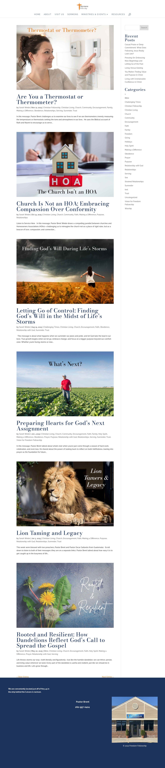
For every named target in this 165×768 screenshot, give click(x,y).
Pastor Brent (82, 701)
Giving (127, 138)
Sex (126, 178)
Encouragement (99, 108)
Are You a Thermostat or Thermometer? (49, 99)
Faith (76, 215)
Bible (46, 651)
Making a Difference (24, 111)
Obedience (38, 111)
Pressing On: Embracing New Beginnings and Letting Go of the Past (135, 61)
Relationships (49, 111)
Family (109, 108)
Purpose (100, 215)
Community (87, 108)
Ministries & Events (93, 14)
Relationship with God (25, 330)
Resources (118, 14)
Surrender (68, 111)
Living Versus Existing (134, 68)
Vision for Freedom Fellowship (29, 440)
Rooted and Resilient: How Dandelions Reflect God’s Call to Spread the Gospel (60, 640)
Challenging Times (51, 327)
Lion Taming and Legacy (49, 533)
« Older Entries (22, 677)
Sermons (72, 14)
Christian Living (67, 108)
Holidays (128, 142)
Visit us (59, 14)
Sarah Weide (24, 108)
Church (78, 108)
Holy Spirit (102, 434)
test (126, 190)
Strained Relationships (134, 182)
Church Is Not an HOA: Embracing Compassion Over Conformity (62, 206)
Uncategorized (131, 197)
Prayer (47, 437)
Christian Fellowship (51, 108)
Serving (59, 111)
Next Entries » (108, 677)
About (47, 14)
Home (37, 14)
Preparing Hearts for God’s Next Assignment (60, 426)
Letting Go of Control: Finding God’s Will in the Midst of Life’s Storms (59, 316)
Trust (75, 111)
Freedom (128, 134)
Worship (128, 208)
